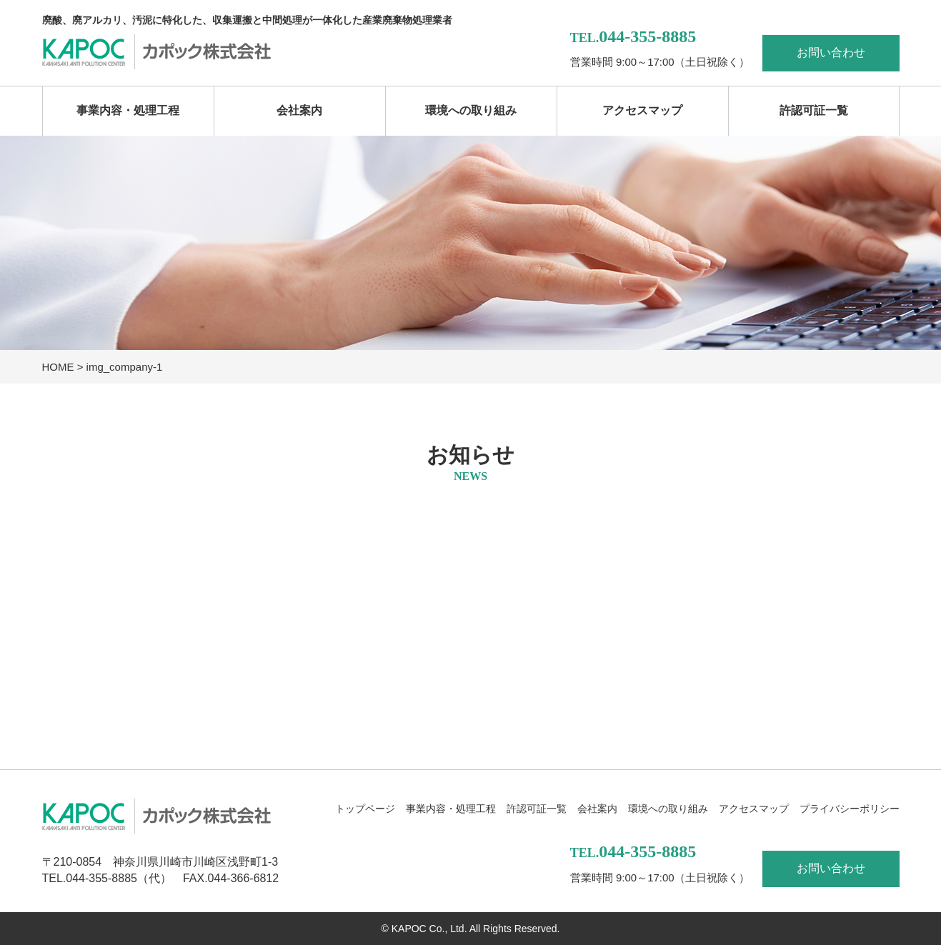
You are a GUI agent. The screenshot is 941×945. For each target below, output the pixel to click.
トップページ (365, 808)
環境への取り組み (471, 110)
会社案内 (299, 110)
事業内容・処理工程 (127, 110)
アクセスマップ (642, 110)
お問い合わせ (831, 52)
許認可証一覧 (814, 110)
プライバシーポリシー (850, 808)
